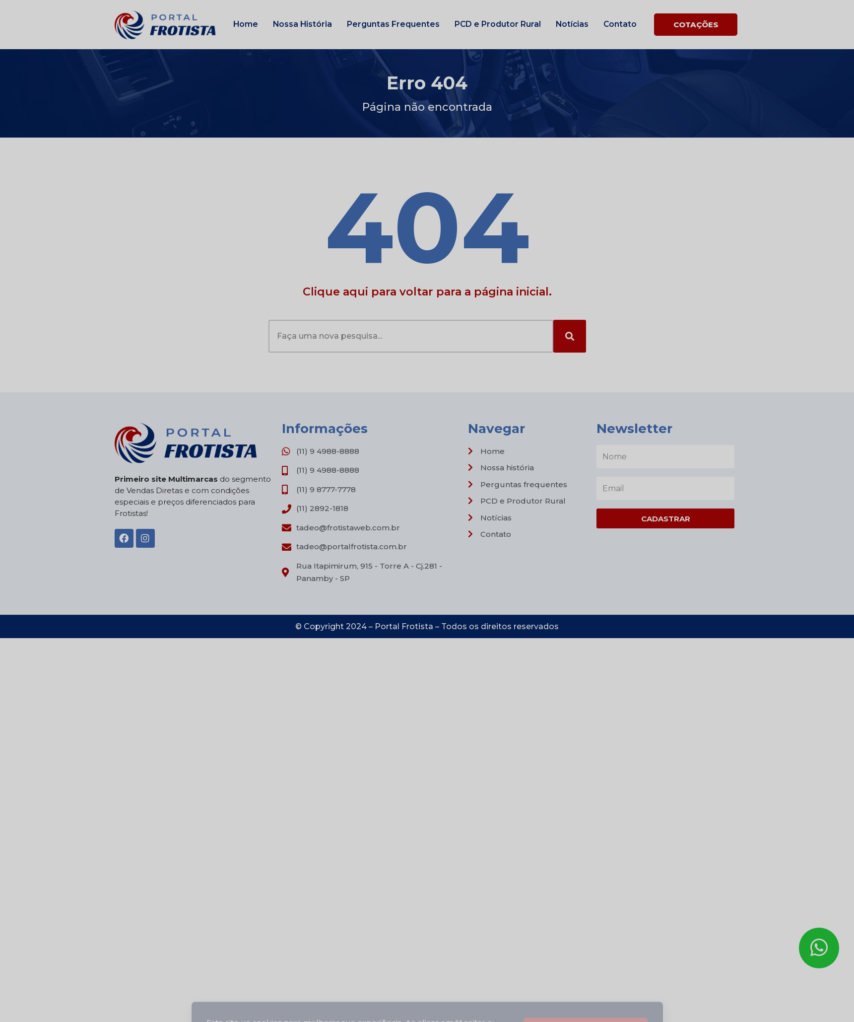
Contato (620, 24)
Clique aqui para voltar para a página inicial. (427, 291)
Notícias (572, 24)
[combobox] (410, 336)
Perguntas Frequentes (393, 24)
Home (245, 24)
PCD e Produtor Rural (498, 24)
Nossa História (302, 24)
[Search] (569, 336)
